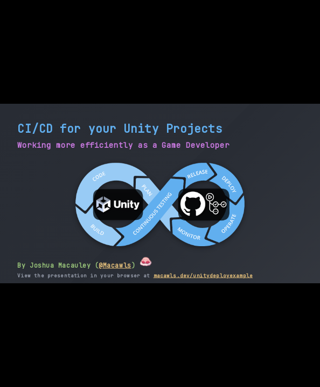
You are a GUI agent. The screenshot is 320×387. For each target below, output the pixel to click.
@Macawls (115, 265)
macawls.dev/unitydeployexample (203, 275)
